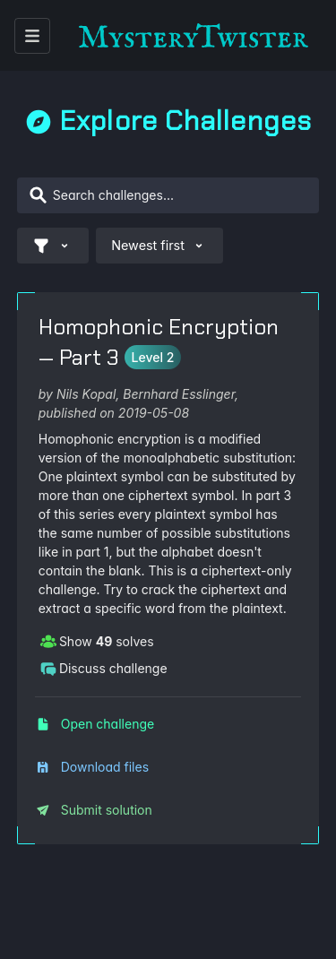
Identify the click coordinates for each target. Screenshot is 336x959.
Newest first (159, 246)
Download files (92, 766)
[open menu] (32, 36)
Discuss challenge (103, 668)
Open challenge (95, 723)
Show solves (96, 641)
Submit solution (94, 809)
